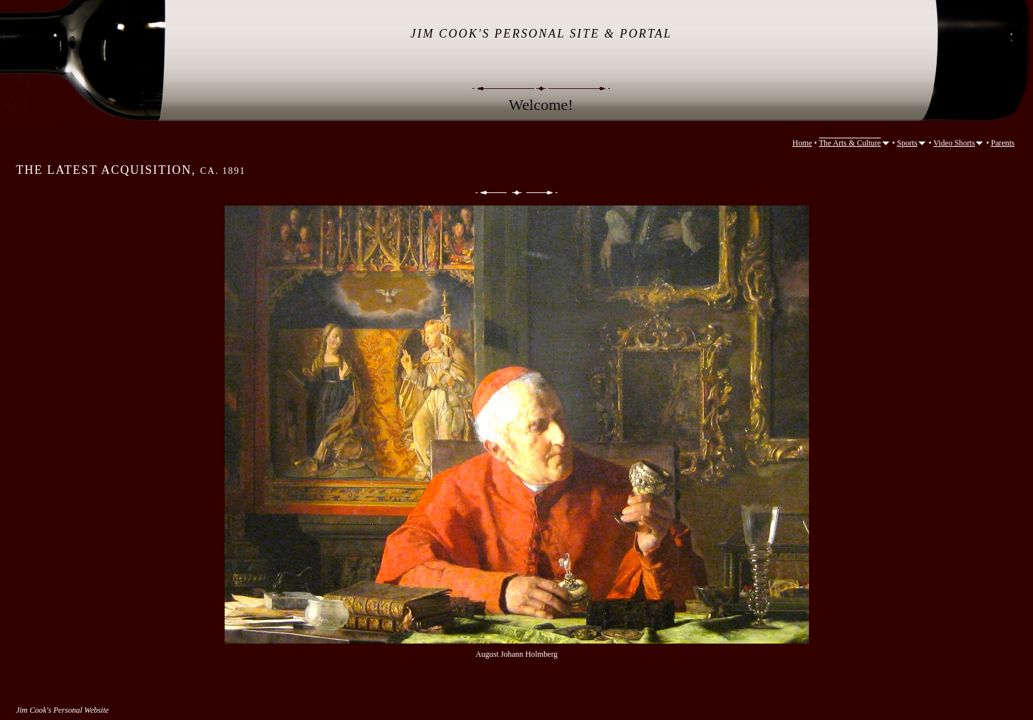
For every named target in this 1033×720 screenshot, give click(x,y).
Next (542, 193)
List (517, 193)
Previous (490, 193)
